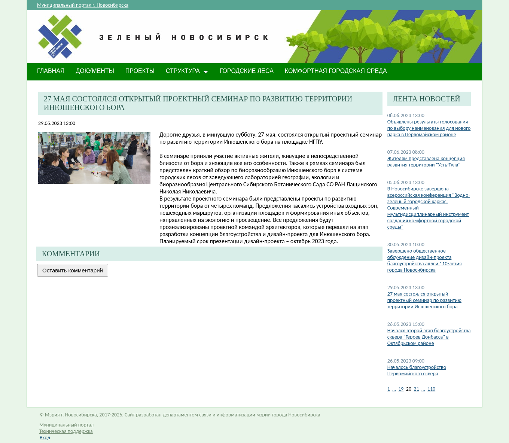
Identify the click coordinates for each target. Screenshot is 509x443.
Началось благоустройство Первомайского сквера (416, 370)
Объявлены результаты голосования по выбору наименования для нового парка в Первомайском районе (429, 128)
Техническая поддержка (66, 431)
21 (416, 389)
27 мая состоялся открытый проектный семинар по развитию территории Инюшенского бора (424, 300)
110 (431, 389)
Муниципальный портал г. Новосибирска (82, 5)
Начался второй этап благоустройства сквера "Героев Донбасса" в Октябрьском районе (429, 336)
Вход (45, 437)
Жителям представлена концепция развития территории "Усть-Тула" (426, 161)
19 (400, 389)
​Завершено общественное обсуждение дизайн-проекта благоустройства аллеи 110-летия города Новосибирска (424, 260)
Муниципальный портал (66, 425)
